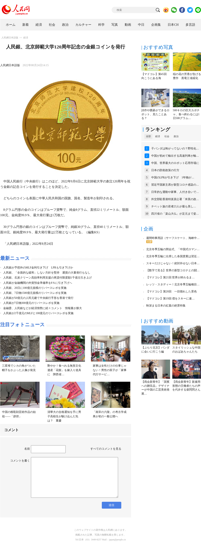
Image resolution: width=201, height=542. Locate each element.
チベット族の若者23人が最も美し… (173, 206)
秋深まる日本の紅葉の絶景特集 (166, 305)
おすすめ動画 (158, 321)
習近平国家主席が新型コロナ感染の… (175, 184)
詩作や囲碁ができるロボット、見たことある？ (155, 114)
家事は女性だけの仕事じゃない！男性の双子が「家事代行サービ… (110, 370)
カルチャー (83, 24)
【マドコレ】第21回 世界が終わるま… (170, 277)
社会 (52, 24)
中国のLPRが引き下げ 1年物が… (172, 177)
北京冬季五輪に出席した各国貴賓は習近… (173, 256)
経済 (39, 24)
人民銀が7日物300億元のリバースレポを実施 (31, 302)
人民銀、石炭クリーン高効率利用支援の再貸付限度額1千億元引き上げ (47, 277)
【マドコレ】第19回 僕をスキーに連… (170, 298)
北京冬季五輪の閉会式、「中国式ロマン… (173, 249)
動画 (128, 24)
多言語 (190, 24)
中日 (141, 24)
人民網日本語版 (9, 37)
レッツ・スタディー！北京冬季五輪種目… (173, 284)
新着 (25, 24)
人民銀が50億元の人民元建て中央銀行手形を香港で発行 (38, 297)
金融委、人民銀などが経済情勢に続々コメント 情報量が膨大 (42, 308)
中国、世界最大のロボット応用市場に (175, 163)
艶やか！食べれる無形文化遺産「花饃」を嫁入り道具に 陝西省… (64, 370)
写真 (114, 24)
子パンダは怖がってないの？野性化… (175, 148)
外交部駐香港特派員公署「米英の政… (175, 199)
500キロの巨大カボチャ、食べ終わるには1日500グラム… (186, 114)
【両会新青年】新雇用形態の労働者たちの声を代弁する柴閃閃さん (186, 385)
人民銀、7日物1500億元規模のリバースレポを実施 (34, 292)
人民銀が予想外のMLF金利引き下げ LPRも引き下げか (38, 267)
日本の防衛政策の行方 (165, 170)
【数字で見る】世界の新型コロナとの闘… (173, 270)
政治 (65, 24)
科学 (101, 24)
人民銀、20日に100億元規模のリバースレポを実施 (34, 287)
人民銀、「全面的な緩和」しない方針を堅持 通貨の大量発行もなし (46, 272)
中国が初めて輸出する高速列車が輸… (175, 155)
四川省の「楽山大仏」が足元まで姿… (175, 213)
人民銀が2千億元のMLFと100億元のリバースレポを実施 (38, 313)
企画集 (156, 24)
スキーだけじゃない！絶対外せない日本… (173, 263)
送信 (111, 505)
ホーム (10, 24)
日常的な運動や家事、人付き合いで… (175, 191)
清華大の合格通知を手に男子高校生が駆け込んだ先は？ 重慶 (64, 416)
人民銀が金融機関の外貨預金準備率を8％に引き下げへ (37, 282)
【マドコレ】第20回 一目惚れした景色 (171, 291)
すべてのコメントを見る (105, 448)
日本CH (173, 24)
